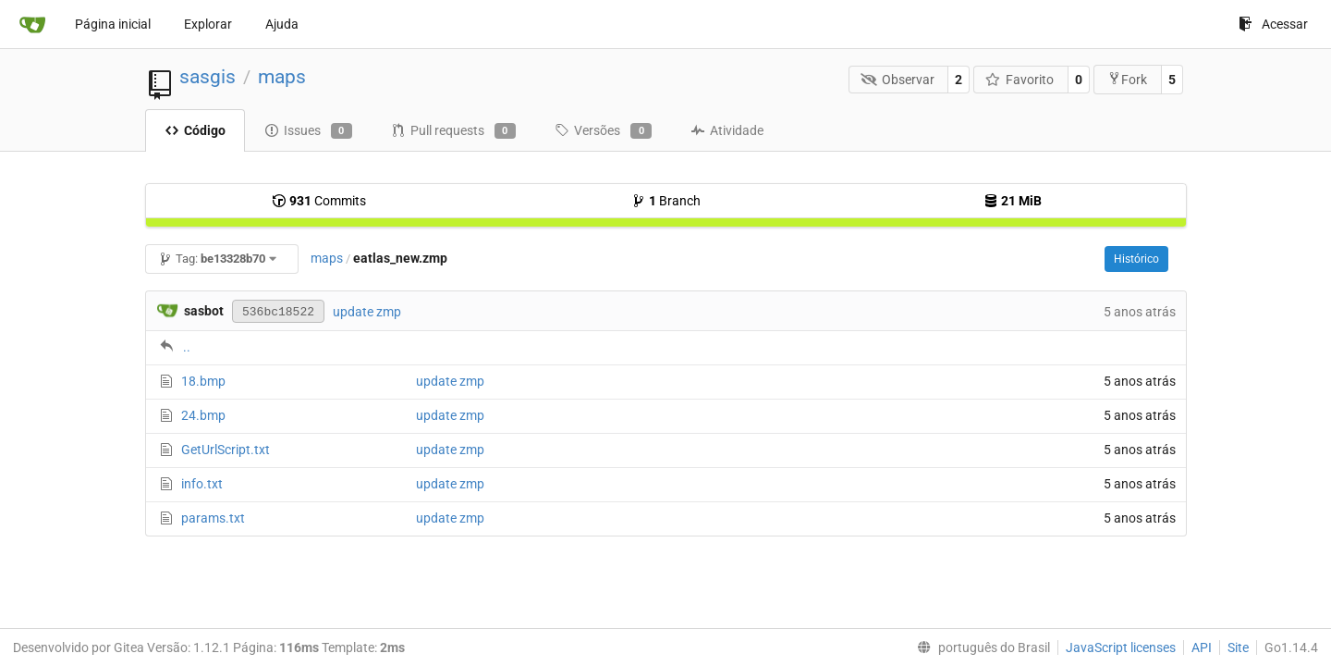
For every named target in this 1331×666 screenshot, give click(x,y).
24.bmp (203, 415)
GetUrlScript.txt (225, 449)
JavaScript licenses (1121, 647)
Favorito (1020, 79)
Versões (603, 131)
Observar (897, 79)
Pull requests (453, 131)
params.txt (213, 518)
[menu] (980, 647)
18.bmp (203, 381)
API (1201, 647)
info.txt (202, 483)
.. (186, 346)
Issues (308, 131)
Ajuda (282, 24)
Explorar (208, 24)
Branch (666, 200)
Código (195, 130)
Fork (1127, 79)
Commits (319, 200)
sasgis (207, 77)
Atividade (726, 130)
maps (282, 77)
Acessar (1273, 24)
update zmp (367, 311)
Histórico (1136, 259)
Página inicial (113, 24)
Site (1238, 647)
